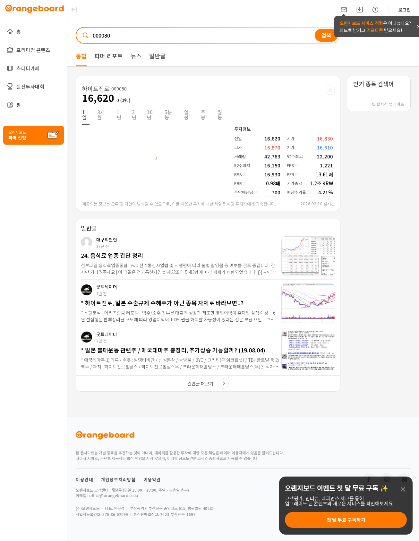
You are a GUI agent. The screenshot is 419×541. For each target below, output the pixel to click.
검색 (326, 35)
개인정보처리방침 (118, 479)
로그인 (404, 9)
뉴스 (136, 56)
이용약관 (152, 479)
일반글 (157, 56)
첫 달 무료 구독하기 (346, 519)
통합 (81, 56)
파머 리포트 (108, 56)
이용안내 (84, 479)
